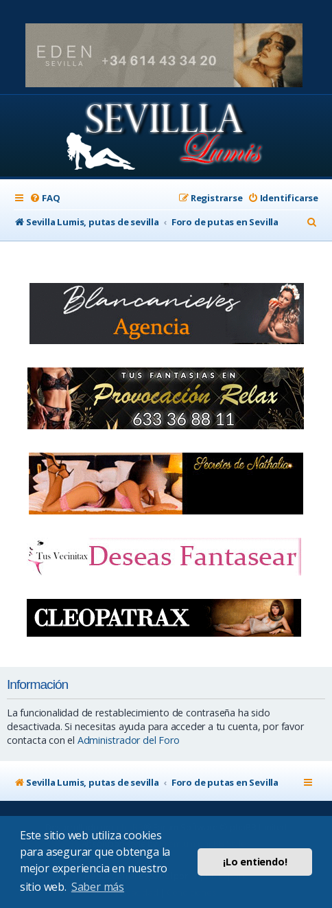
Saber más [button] (97, 886)
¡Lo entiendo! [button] (255, 861)
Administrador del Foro (129, 740)
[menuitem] (44, 198)
